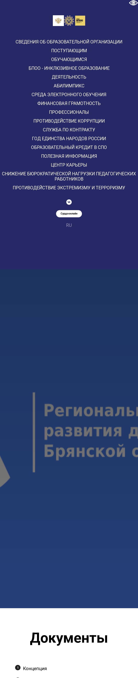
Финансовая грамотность (69, 103)
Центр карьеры (69, 165)
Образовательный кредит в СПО (69, 147)
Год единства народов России (69, 138)
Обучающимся (69, 59)
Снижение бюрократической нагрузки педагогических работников (69, 176)
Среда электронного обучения (69, 94)
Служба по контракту (69, 129)
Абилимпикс (69, 85)
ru (69, 225)
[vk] (69, 202)
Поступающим (69, 50)
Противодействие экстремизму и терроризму (69, 187)
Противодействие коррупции (69, 121)
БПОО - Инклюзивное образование (69, 68)
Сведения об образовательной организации (69, 42)
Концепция (35, 668)
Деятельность (69, 77)
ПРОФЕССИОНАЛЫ (69, 112)
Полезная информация (69, 156)
